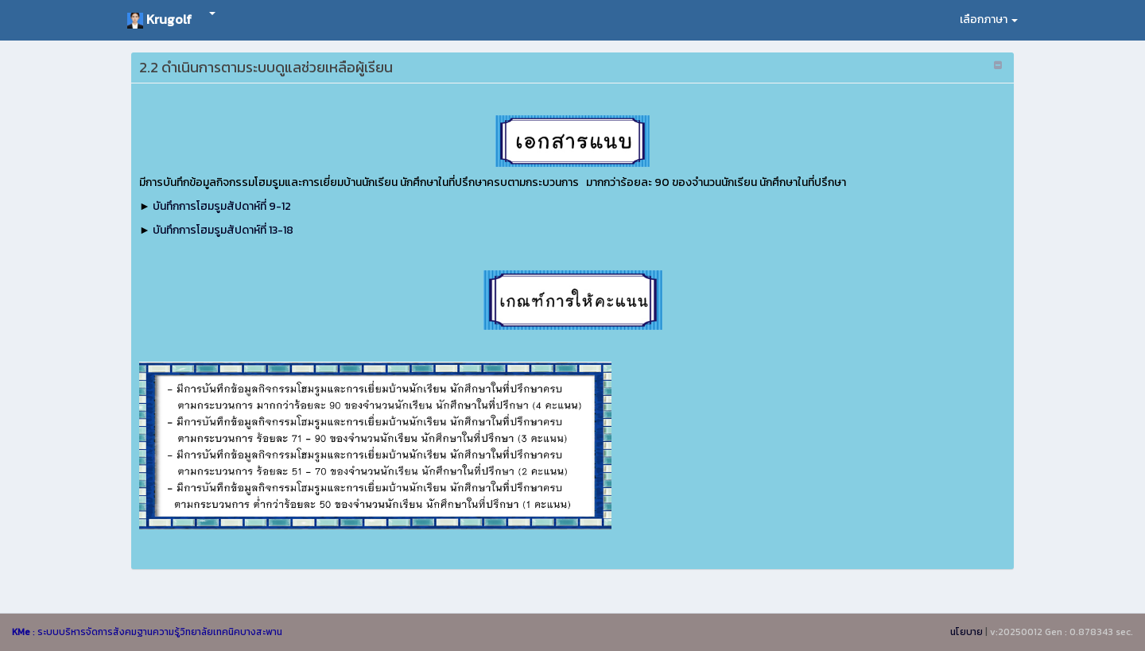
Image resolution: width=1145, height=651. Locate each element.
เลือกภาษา (989, 19)
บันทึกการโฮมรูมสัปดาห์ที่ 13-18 (223, 230)
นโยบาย (966, 632)
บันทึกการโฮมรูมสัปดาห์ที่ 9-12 (222, 206)
